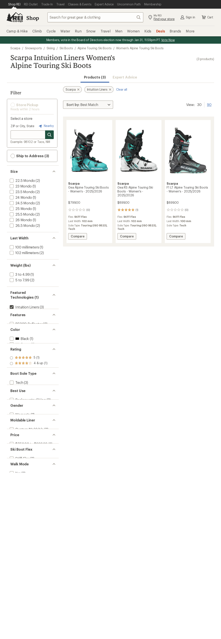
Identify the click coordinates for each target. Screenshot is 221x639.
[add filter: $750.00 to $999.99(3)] (28, 524)
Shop (32, 18)
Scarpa (15, 48)
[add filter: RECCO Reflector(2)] (26, 334)
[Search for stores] (49, 134)
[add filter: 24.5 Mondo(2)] (22, 203)
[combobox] (95, 17)
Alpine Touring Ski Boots (94, 48)
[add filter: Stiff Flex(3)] (19, 546)
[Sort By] (88, 105)
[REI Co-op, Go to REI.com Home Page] (14, 17)
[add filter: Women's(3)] (19, 481)
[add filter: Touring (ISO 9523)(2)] (27, 438)
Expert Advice (125, 77)
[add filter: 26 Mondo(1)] (20, 220)
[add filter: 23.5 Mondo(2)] (22, 192)
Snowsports (33, 48)
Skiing (51, 48)
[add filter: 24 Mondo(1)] (20, 197)
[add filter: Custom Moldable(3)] (26, 503)
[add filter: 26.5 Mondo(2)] (22, 225)
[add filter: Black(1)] (19, 356)
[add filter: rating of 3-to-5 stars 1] (28, 399)
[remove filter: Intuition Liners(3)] (24, 307)
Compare (79, 237)
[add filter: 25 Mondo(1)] (20, 209)
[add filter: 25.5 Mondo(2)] (22, 214)
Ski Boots (66, 48)
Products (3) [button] (95, 77)
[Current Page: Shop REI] (14, 4)
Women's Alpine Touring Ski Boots (140, 48)
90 (209, 104)
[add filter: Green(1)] (19, 361)
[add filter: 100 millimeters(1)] (24, 247)
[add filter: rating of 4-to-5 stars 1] (28, 394)
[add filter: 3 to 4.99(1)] (19, 274)
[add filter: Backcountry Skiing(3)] (27, 459)
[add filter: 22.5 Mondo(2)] (22, 180)
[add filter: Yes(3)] (15, 567)
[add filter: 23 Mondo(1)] (20, 186)
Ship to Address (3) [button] (30, 156)
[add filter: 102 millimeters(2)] (24, 253)
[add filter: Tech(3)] (16, 432)
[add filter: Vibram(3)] (17, 313)
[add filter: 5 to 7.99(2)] (19, 280)
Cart (207, 17)
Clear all (121, 89)
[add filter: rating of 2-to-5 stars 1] (28, 405)
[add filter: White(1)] (19, 367)
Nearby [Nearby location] (46, 126)
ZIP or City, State (22, 126)
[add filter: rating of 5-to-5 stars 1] (28, 388)
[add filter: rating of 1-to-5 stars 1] (28, 411)
